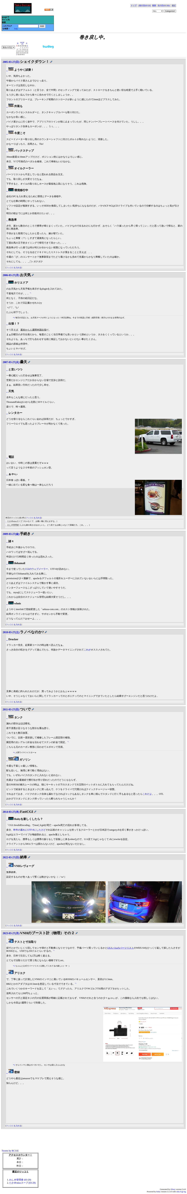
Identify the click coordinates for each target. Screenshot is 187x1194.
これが (87, 649)
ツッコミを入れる (13, 267)
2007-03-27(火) (11, 362)
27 (17, 54)
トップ (134, 5)
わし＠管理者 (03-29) (20, 1179)
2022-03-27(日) (11, 857)
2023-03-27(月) (11, 933)
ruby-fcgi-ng (181, 1191)
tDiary (173, 1189)
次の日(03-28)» (164, 5)
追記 (174, 5)
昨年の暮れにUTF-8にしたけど (29, 830)
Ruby (158, 1191)
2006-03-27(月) (11, 275)
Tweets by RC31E (10, 1150)
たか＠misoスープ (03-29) (22, 1183)
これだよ (147, 794)
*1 (30, 293)
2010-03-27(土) (11, 632)
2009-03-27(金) (11, 534)
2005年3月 (22, 43)
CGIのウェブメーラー (36, 569)
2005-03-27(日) (11, 61)
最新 (154, 5)
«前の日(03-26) (144, 5)
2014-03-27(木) (11, 811)
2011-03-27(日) (11, 709)
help (16, 29)
